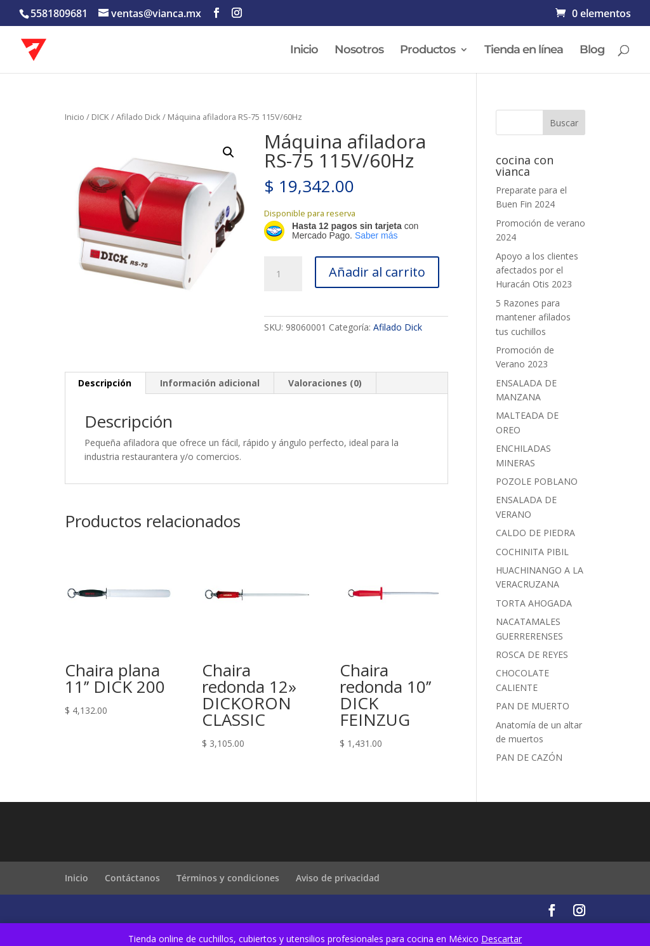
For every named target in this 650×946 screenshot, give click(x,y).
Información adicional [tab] (210, 383)
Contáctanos (132, 878)
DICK (100, 116)
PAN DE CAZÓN (529, 757)
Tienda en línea (523, 50)
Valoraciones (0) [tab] (325, 383)
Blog (592, 50)
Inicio (304, 50)
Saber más (376, 235)
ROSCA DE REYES (532, 654)
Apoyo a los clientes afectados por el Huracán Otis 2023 (537, 270)
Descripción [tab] (104, 383)
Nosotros (359, 50)
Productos (427, 50)
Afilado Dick (138, 116)
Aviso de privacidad (338, 878)
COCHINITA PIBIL (532, 552)
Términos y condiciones (227, 878)
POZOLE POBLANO (537, 481)
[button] (228, 152)
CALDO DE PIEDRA (535, 533)
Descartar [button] (501, 939)
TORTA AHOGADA (534, 603)
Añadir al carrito (377, 271)
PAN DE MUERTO (532, 706)
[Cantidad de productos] (283, 274)
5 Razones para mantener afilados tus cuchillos (533, 317)
